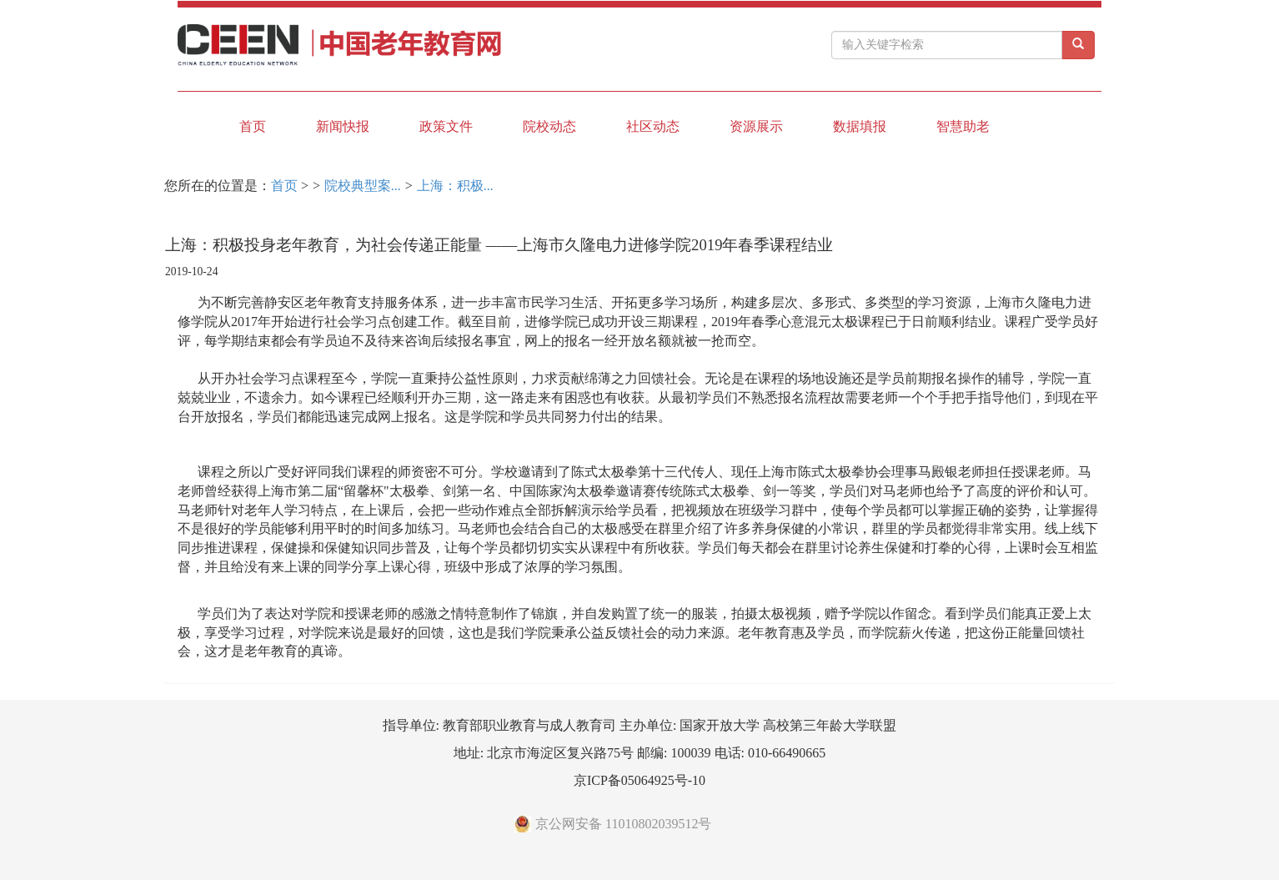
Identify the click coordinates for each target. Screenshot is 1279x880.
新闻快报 (342, 126)
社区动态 (653, 126)
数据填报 (859, 126)
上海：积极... (455, 186)
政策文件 (446, 126)
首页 (252, 126)
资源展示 (756, 126)
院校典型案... (362, 186)
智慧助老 (963, 126)
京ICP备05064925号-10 (639, 780)
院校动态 (549, 126)
